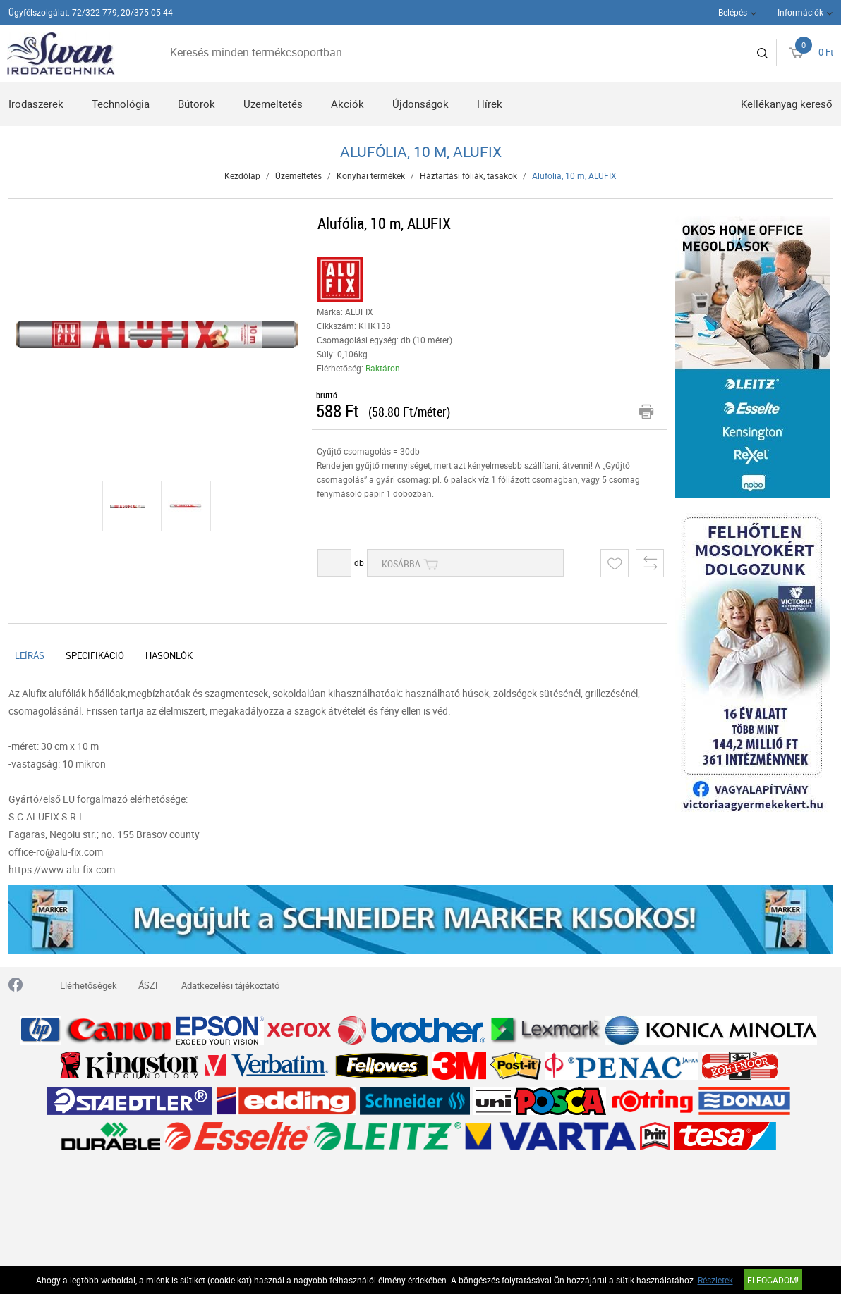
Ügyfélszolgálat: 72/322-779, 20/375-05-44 (90, 12)
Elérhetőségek (88, 985)
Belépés (732, 12)
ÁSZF (149, 985)
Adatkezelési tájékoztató (230, 985)
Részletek (715, 1280)
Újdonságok (420, 104)
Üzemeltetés (273, 104)
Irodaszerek (35, 104)
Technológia (121, 104)
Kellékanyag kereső (787, 104)
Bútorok (196, 104)
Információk (800, 12)
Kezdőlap (242, 175)
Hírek (489, 104)
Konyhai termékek (371, 175)
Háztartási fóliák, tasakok (468, 175)
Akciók (347, 104)
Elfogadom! (773, 1280)
